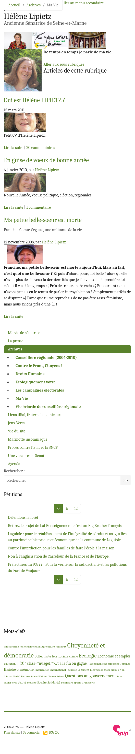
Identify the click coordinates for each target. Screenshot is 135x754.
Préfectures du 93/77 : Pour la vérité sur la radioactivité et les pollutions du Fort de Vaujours (67, 567)
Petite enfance (29, 676)
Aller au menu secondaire (82, 3)
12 (76, 508)
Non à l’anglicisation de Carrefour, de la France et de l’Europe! (59, 556)
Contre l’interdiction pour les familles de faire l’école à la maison (61, 548)
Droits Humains (30, 374)
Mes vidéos (96, 669)
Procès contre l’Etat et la (33, 447)
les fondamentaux (30, 646)
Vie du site (16, 431)
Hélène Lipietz (47, 170)
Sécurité (31, 682)
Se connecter (32, 732)
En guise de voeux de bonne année (46, 160)
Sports (77, 682)
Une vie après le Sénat (26, 455)
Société (41, 682)
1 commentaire (38, 207)
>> (125, 480)
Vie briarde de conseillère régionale (48, 406)
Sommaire (67, 682)
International (58, 669)
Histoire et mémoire (19, 669)
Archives (33, 5)
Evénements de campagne (104, 663)
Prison (60, 676)
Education (10, 663)
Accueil (14, 5)
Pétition (42, 676)
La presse (15, 341)
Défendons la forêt (23, 517)
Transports (88, 682)
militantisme (11, 646)
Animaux (61, 646)
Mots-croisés (111, 669)
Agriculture (48, 646)
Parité (16, 676)
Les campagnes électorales (40, 390)
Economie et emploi (113, 656)
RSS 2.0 (51, 732)
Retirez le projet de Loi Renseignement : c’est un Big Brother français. (65, 525)
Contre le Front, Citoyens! (39, 365)
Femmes (125, 663)
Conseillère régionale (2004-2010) (46, 357)
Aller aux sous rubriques (63, 64)
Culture (73, 656)
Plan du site (12, 732)
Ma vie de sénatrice (24, 333)
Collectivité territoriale (51, 656)
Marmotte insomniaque (27, 439)
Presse (52, 676)
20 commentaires (40, 147)
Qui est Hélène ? (34, 100)
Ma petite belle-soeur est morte (43, 219)
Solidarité (53, 682)
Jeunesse (72, 669)
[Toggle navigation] (124, 11)
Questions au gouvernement (90, 675)
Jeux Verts (16, 423)
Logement (83, 669)
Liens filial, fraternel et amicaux (34, 415)
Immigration (41, 669)
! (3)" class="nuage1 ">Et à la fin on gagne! (53, 663)
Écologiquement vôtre (36, 382)
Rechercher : (14, 471)
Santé (22, 682)
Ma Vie (22, 398)
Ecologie (88, 656)
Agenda (14, 464)
